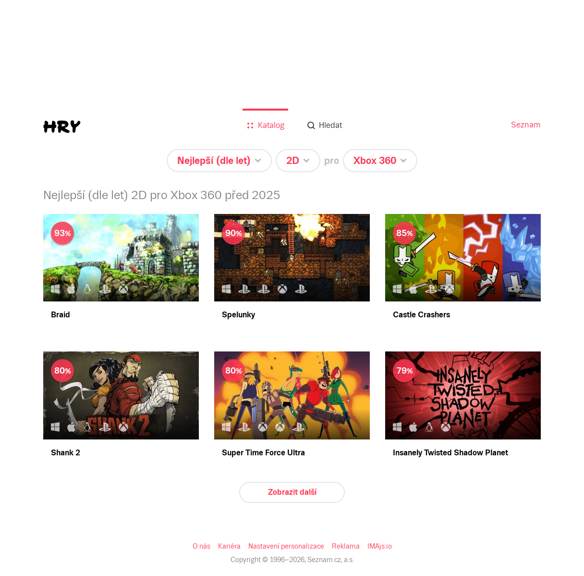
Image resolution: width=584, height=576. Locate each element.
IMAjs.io (379, 546)
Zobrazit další (292, 492)
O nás (201, 546)
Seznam (526, 124)
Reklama (346, 546)
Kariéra (229, 546)
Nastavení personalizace (286, 546)
